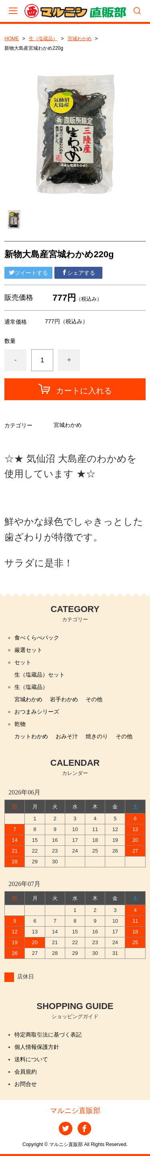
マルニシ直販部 (75, 1111)
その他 (94, 699)
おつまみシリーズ (36, 711)
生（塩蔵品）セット (39, 674)
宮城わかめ (80, 38)
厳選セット (28, 650)
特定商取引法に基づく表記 (48, 1034)
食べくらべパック (36, 637)
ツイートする (28, 273)
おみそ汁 (67, 736)
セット (22, 662)
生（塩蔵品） (43, 38)
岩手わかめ (64, 699)
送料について (31, 1059)
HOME (11, 38)
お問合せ (25, 1084)
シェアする (78, 273)
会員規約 (25, 1071)
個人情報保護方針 (36, 1047)
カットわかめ (31, 736)
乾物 (20, 724)
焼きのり (97, 736)
